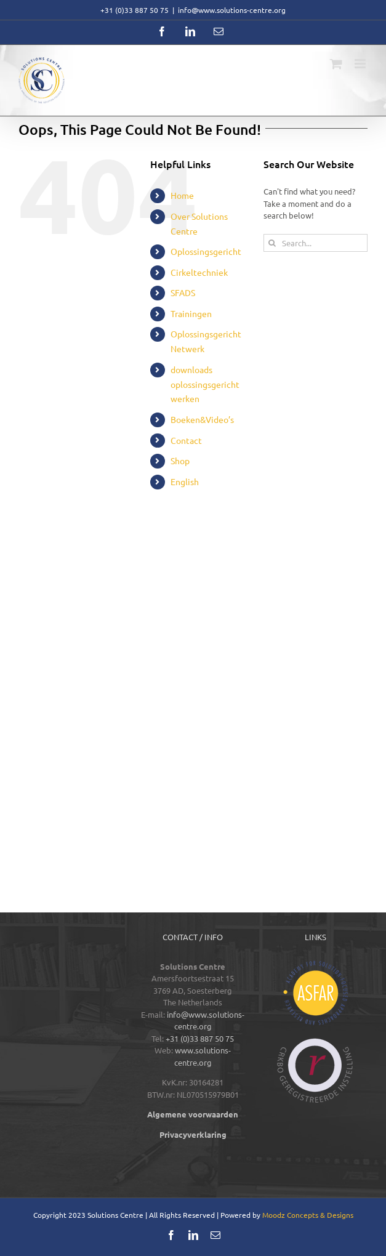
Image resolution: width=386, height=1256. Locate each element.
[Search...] (315, 243)
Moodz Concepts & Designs (307, 1215)
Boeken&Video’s (202, 419)
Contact (186, 440)
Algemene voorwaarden (192, 1114)
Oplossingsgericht (206, 251)
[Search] (272, 243)
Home (182, 195)
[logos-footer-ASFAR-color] (315, 964)
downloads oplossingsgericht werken (205, 384)
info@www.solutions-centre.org (232, 10)
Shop (180, 460)
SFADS (183, 292)
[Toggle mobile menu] (361, 63)
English (185, 481)
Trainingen (191, 313)
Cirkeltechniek (199, 272)
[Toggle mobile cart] (336, 63)
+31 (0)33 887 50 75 (200, 1038)
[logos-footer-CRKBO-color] (315, 1042)
